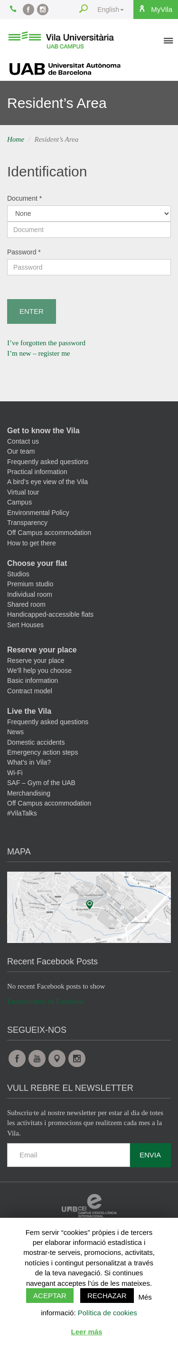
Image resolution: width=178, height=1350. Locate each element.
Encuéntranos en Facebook (45, 1001)
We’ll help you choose (39, 670)
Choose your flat (37, 563)
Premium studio (30, 584)
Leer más (87, 1332)
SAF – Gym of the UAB (41, 783)
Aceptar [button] (49, 1296)
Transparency (27, 522)
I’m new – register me (38, 353)
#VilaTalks (22, 813)
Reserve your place (42, 650)
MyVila (155, 9)
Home (15, 139)
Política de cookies (107, 1313)
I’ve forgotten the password (46, 343)
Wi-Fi (15, 773)
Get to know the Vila (43, 431)
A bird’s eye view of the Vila (47, 482)
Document (24, 198)
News (15, 732)
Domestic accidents (36, 742)
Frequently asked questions (47, 462)
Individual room (29, 594)
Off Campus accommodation (49, 532)
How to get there (31, 543)
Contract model (29, 691)
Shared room (26, 604)
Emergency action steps (42, 752)
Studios (18, 574)
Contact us (23, 441)
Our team (21, 451)
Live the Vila (29, 711)
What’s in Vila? (29, 762)
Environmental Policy (38, 512)
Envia (150, 1155)
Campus (19, 502)
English (110, 9)
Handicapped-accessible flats (50, 614)
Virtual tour (23, 492)
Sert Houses (25, 625)
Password (24, 252)
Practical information (37, 472)
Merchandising (28, 793)
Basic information (32, 680)
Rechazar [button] (107, 1296)
